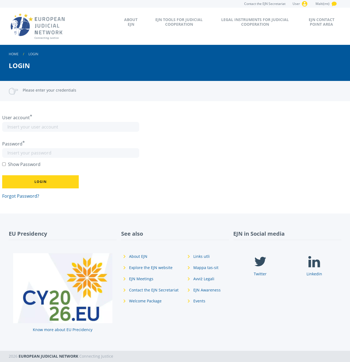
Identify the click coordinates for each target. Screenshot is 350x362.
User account (16, 118)
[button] (40, 181)
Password (12, 144)
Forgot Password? (20, 196)
